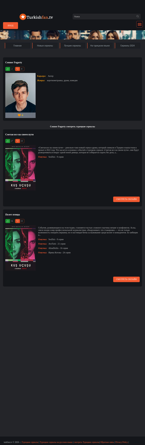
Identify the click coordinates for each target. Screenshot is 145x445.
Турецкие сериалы (30, 442)
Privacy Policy (121, 442)
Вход (10, 25)
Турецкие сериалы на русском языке (56, 442)
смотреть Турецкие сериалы (86, 442)
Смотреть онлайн (126, 199)
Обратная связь (107, 442)
